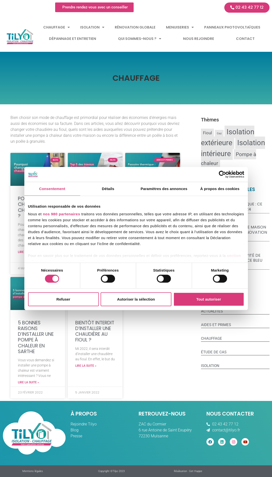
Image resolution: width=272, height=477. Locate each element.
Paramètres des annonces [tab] (164, 188)
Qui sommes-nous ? (139, 38)
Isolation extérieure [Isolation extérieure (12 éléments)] (227, 137)
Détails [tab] (108, 188)
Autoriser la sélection (136, 299)
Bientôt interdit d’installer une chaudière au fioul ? (94, 331)
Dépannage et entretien (72, 38)
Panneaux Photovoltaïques (232, 27)
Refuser (63, 299)
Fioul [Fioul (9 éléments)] (207, 133)
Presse (76, 436)
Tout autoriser (208, 299)
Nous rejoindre (198, 38)
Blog (74, 430)
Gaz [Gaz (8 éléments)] (219, 133)
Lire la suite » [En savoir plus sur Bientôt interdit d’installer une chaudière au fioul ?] (85, 365)
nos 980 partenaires (61, 214)
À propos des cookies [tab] (219, 188)
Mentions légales (32, 471)
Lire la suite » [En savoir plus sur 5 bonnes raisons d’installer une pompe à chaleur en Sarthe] (28, 382)
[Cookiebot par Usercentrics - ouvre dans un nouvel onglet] (222, 174)
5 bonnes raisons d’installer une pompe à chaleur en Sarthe (36, 337)
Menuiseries (180, 27)
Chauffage (56, 27)
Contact (245, 38)
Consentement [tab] (52, 188)
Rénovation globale (135, 27)
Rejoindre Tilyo (84, 424)
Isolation (92, 27)
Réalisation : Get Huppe (188, 471)
